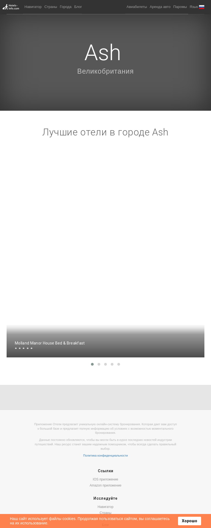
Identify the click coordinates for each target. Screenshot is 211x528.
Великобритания (105, 71)
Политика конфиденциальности (105, 455)
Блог (78, 7)
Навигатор (32, 7)
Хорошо (189, 521)
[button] (197, 7)
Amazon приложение (105, 485)
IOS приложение (105, 479)
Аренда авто (160, 7)
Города (65, 7)
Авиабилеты (137, 7)
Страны (50, 7)
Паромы (180, 7)
